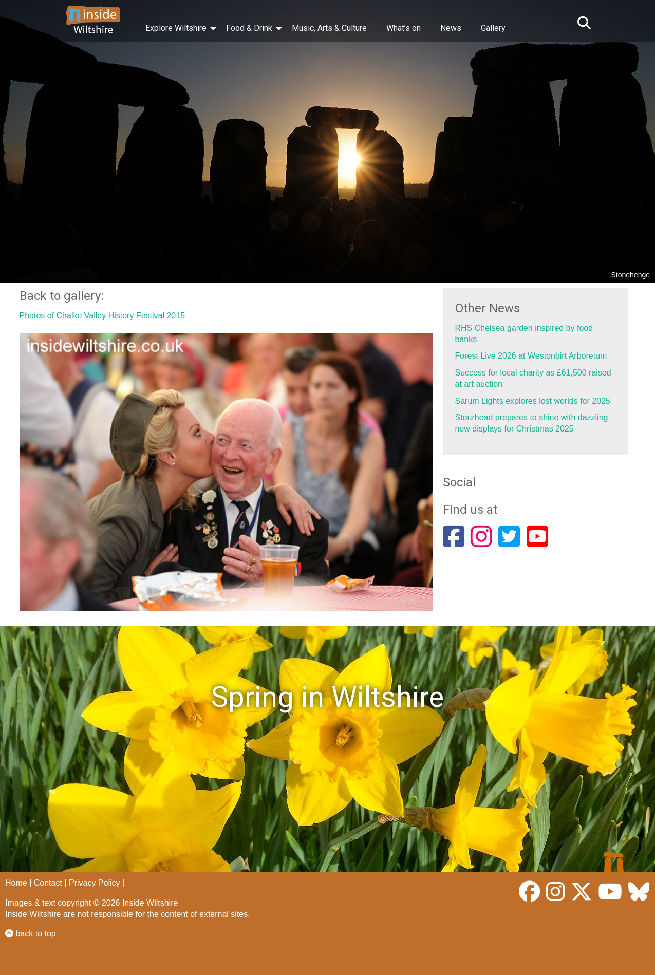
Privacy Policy (94, 882)
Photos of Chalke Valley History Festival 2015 (102, 315)
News (450, 28)
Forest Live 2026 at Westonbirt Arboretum (531, 355)
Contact (48, 882)
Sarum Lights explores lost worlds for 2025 (532, 401)
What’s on (403, 28)
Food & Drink (249, 28)
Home (16, 882)
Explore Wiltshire (176, 28)
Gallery (493, 28)
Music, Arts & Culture (329, 28)
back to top (30, 933)
